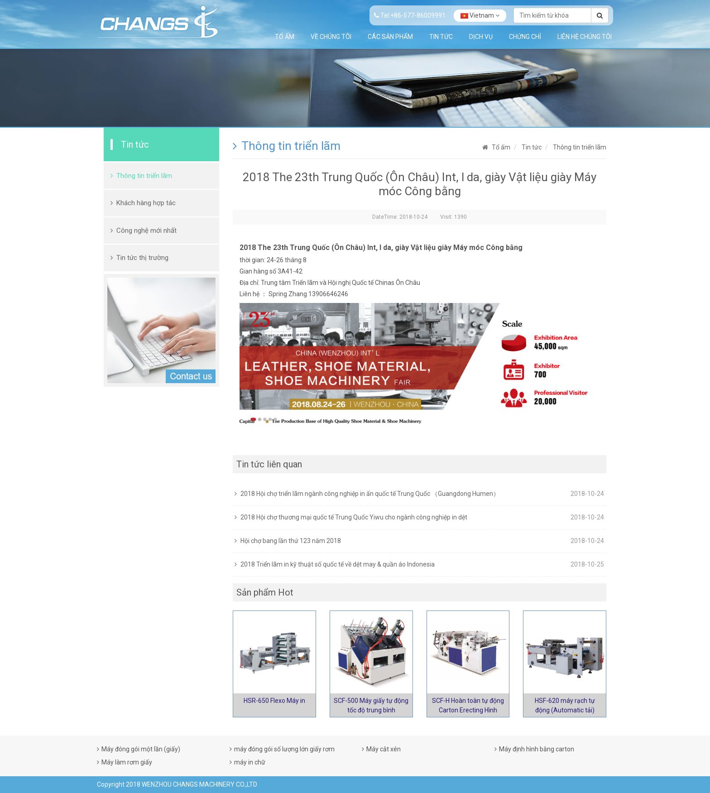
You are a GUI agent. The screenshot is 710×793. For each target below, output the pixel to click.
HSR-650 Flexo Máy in (274, 700)
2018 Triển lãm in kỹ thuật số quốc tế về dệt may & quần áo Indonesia (337, 564)
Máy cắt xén (383, 749)
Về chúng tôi (331, 36)
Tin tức (441, 36)
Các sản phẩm (390, 36)
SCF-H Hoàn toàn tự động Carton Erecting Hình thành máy (468, 710)
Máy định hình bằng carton (536, 749)
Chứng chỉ (525, 36)
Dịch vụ (481, 36)
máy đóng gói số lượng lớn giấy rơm (284, 749)
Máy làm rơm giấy (126, 762)
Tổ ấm (284, 36)
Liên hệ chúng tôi (584, 36)
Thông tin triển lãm (144, 176)
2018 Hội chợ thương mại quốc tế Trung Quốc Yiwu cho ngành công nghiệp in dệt (353, 517)
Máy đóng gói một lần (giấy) (140, 749)
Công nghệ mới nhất (146, 230)
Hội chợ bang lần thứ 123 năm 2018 (290, 540)
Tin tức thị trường (142, 258)
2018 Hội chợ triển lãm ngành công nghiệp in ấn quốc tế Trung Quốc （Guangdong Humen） (369, 493)
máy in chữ (249, 762)
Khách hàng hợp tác (146, 203)
